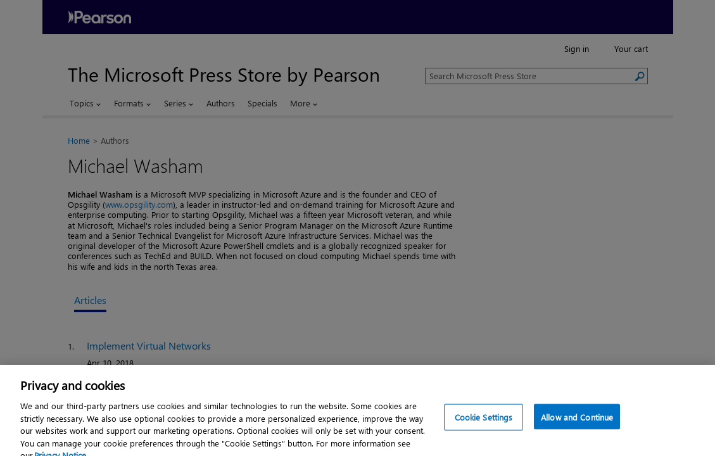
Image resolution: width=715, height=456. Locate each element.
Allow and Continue (577, 425)
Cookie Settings (484, 425)
